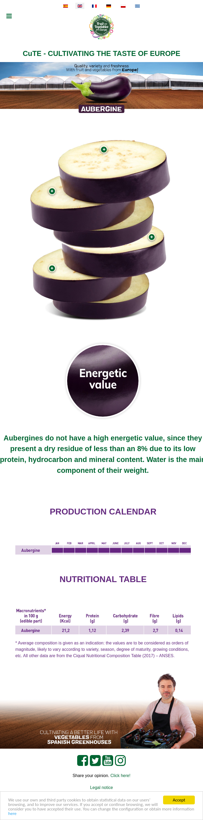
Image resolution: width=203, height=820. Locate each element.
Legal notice (101, 787)
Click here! (120, 775)
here (12, 814)
